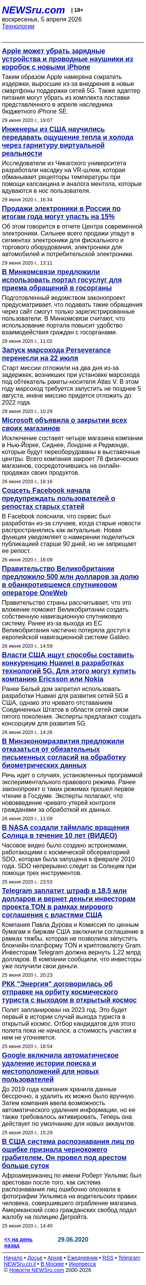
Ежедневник (82, 1258)
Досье (35, 1258)
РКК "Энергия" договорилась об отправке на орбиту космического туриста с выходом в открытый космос (69, 992)
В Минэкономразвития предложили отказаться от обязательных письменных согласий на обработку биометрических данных (64, 753)
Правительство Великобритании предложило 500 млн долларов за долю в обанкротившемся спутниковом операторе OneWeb (70, 581)
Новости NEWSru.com (36, 1270)
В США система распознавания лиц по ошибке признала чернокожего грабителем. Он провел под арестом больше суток (68, 1154)
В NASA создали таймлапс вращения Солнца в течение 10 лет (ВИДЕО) (65, 831)
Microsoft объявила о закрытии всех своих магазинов (64, 424)
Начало (13, 1258)
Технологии (18, 26)
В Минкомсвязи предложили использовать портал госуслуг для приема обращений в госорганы (62, 280)
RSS (107, 1258)
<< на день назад (18, 1242)
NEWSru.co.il (20, 1264)
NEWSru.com (33, 10)
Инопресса (82, 1264)
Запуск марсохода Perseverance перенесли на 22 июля (56, 354)
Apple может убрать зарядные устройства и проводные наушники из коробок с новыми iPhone (67, 59)
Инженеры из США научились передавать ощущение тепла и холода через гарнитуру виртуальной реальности (67, 141)
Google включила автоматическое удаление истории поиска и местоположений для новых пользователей (60, 1067)
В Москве (52, 1264)
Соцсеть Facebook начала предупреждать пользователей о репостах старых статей (58, 498)
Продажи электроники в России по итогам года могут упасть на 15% (61, 212)
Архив (55, 1258)
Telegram (129, 1258)
